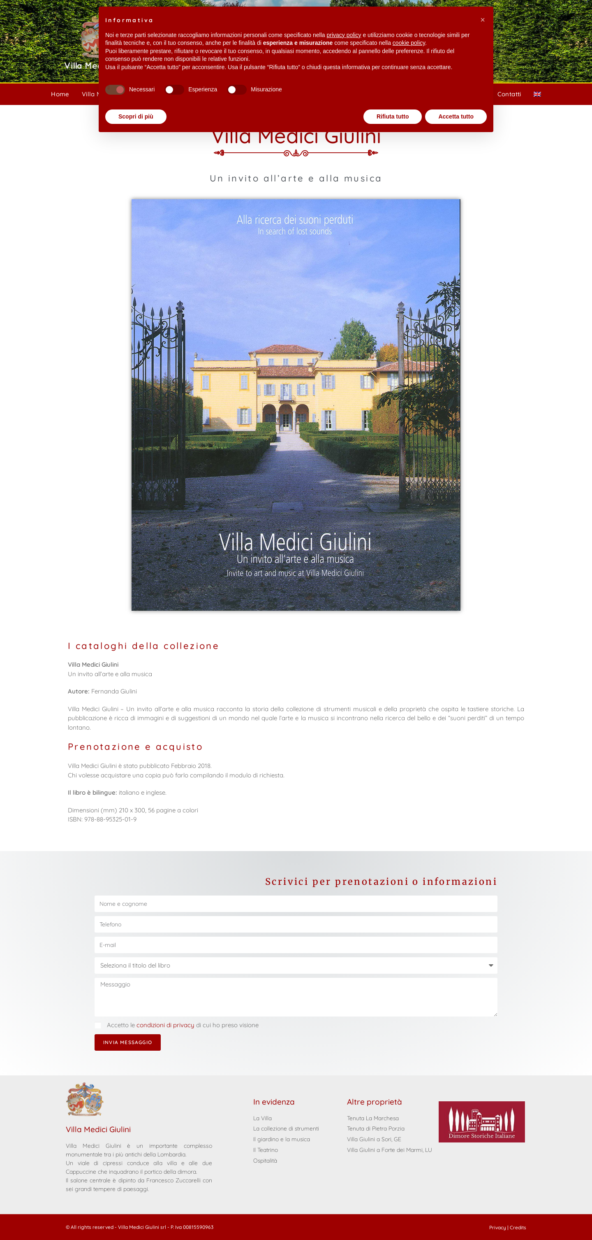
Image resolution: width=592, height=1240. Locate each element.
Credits (518, 1227)
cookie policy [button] (409, 43)
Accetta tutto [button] (456, 116)
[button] (482, 19)
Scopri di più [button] (135, 116)
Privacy (497, 1227)
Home (60, 94)
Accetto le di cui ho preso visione (183, 1025)
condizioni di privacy (166, 1025)
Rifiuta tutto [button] (393, 116)
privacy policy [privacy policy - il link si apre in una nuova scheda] (344, 35)
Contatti (509, 94)
